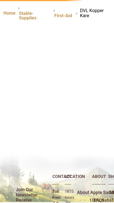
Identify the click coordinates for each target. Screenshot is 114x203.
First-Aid (63, 15)
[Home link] (9, 13)
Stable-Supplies (27, 16)
